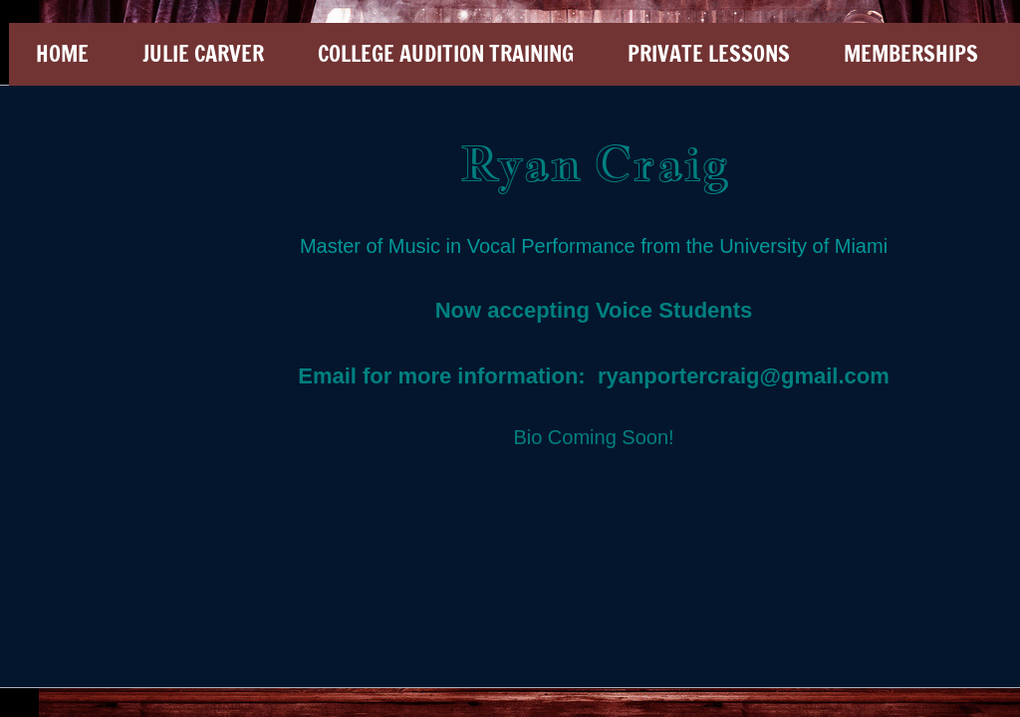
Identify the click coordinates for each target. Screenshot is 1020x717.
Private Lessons (709, 53)
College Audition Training (446, 53)
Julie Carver (203, 53)
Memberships (911, 53)
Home (62, 53)
